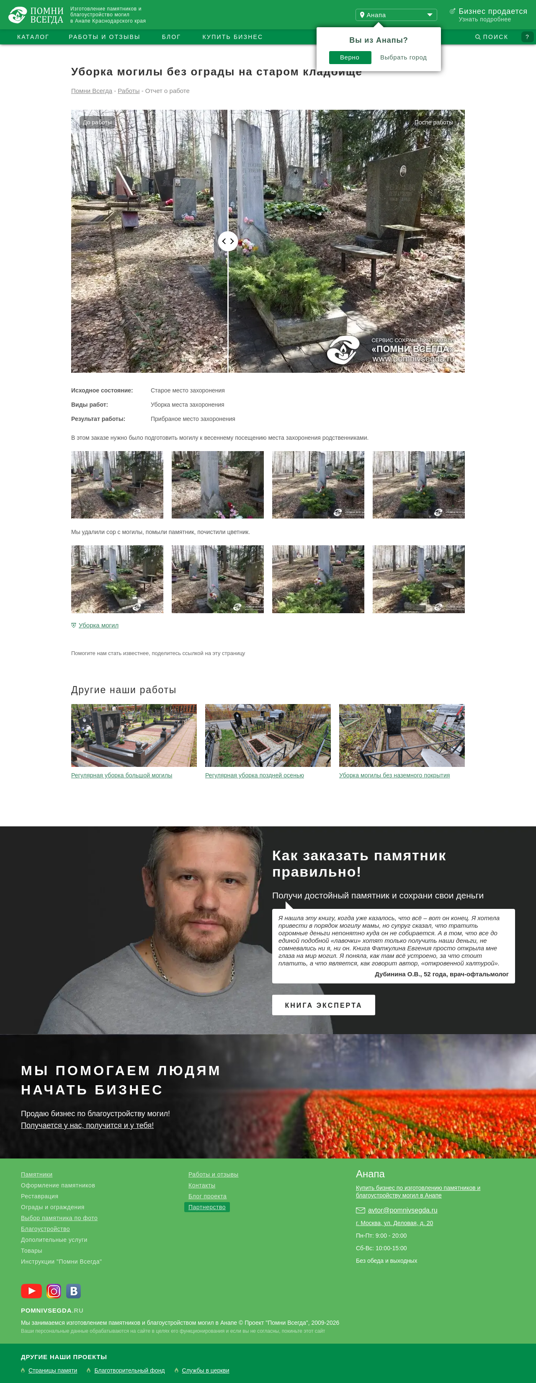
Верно (350, 57)
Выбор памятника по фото (59, 1218)
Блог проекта (207, 1196)
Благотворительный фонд (129, 1371)
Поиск (495, 37)
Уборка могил (99, 625)
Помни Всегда (91, 90)
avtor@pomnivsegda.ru (403, 1210)
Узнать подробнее (485, 19)
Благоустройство (45, 1229)
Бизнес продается (493, 11)
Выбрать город (403, 57)
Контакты (201, 1185)
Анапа (370, 1173)
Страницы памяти (52, 1371)
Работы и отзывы (104, 37)
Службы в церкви (205, 1371)
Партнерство (207, 1207)
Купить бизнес (233, 37)
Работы (128, 90)
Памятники (36, 1174)
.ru (52, 1310)
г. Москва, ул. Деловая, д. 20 (394, 1223)
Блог (171, 37)
